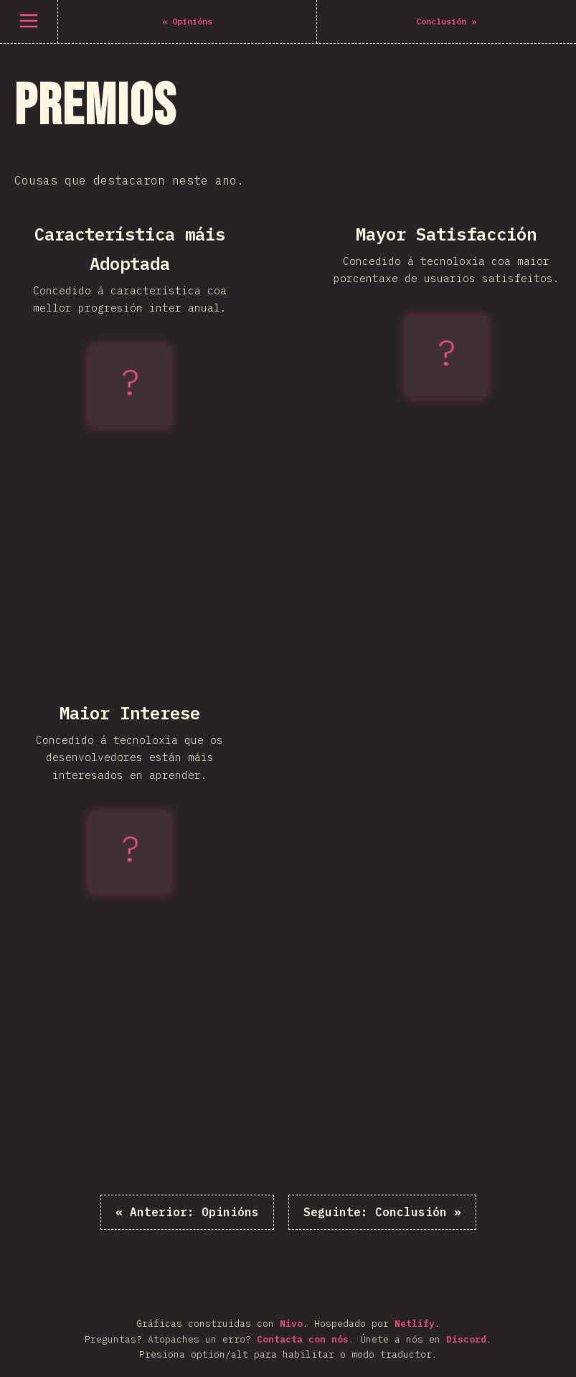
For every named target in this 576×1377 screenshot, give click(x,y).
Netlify (415, 1323)
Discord (466, 1339)
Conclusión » (382, 1212)
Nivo (291, 1323)
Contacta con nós (303, 1339)
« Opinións (187, 1212)
